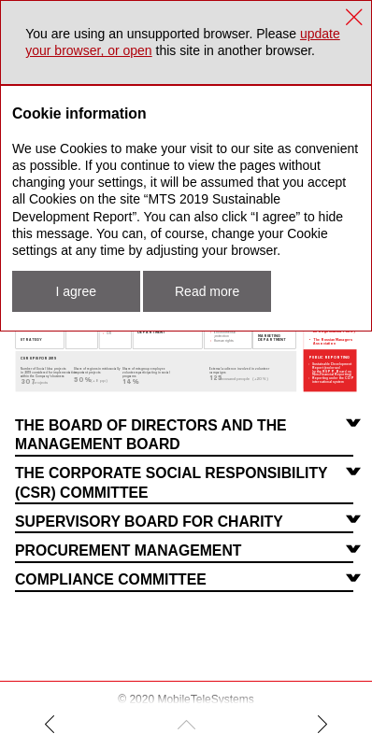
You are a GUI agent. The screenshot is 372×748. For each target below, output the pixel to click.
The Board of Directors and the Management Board (151, 434)
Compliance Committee (111, 579)
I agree (75, 291)
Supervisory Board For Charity (149, 521)
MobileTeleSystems (205, 699)
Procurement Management (128, 550)
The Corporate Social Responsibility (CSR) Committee (171, 482)
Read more (207, 291)
